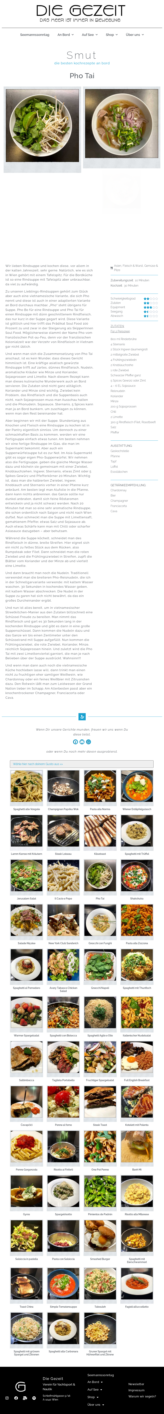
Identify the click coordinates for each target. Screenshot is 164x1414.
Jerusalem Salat (26, 898)
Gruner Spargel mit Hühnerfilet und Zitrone (100, 1353)
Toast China (26, 1306)
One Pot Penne (100, 1169)
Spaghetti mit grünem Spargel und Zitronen (27, 1353)
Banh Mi (136, 1169)
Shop (112, 35)
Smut (82, 55)
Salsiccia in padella (26, 1259)
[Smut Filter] (81, 764)
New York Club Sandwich (63, 943)
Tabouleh (100, 1306)
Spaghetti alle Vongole (26, 809)
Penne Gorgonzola (26, 1169)
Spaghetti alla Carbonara (63, 1351)
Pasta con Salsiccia (63, 1259)
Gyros (26, 1214)
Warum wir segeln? (142, 1396)
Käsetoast (100, 853)
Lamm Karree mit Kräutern (26, 853)
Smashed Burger (100, 1259)
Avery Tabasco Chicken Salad (63, 989)
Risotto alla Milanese (137, 1214)
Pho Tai (100, 898)
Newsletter (136, 1384)
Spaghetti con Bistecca (63, 1035)
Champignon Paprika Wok (63, 809)
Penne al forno (63, 1124)
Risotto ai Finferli (63, 1169)
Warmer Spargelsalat (26, 1035)
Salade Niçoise (26, 943)
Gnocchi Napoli (100, 988)
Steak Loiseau (63, 853)
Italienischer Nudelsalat (137, 1035)
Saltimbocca (26, 1080)
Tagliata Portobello (63, 1080)
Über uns (135, 35)
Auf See (90, 35)
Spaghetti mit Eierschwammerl (137, 1261)
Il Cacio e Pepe (63, 898)
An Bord (66, 35)
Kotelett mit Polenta (136, 1124)
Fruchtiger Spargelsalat (100, 1080)
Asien (117, 265)
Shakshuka (136, 898)
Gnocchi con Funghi (100, 943)
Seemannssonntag (34, 35)
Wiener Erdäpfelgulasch (137, 809)
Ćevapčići (26, 1124)
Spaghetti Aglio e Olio (100, 1035)
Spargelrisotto (63, 1214)
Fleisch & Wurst (133, 265)
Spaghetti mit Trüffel (137, 853)
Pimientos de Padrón (100, 1214)
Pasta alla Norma (100, 809)
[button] (75, 741)
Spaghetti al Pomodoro (26, 988)
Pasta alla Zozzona (137, 943)
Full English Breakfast (137, 1080)
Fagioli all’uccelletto (136, 1306)
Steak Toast (100, 1124)
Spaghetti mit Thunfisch (137, 988)
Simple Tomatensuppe (63, 1306)
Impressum (136, 1390)
